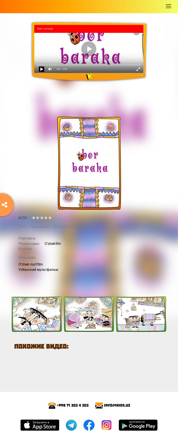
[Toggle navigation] (168, 6)
